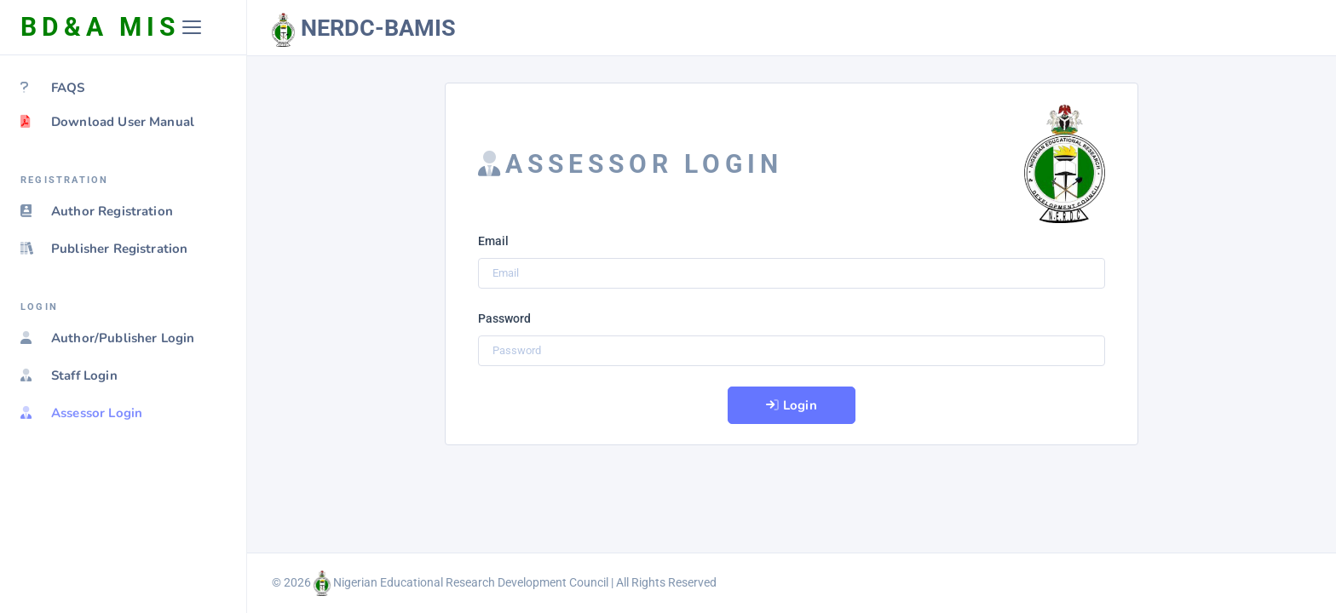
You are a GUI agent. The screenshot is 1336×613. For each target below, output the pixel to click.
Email (493, 241)
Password (504, 318)
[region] (123, 334)
